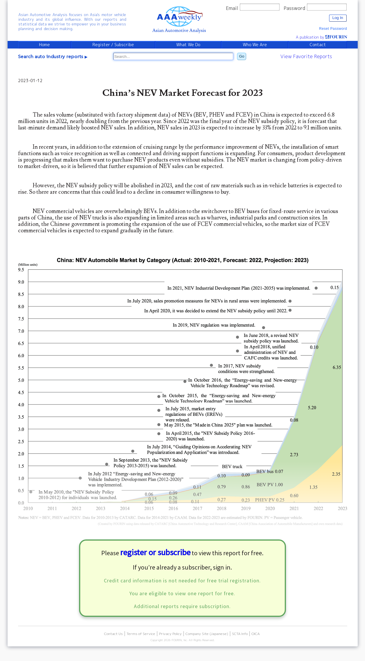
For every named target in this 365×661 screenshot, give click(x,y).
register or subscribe (155, 552)
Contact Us (113, 633)
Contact (318, 45)
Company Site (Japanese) (207, 633)
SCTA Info (240, 633)
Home (44, 45)
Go (242, 56)
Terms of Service (141, 633)
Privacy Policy (170, 633)
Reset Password (333, 29)
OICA (256, 633)
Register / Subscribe (113, 45)
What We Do (188, 45)
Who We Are (255, 45)
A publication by (321, 37)
